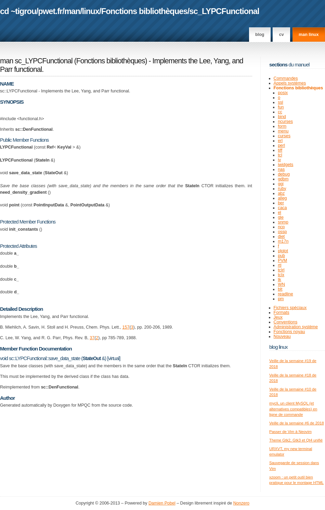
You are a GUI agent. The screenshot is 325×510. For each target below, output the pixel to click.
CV (281, 34)
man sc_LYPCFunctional (36, 61)
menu (283, 131)
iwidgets (285, 164)
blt (280, 289)
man (72, 11)
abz (281, 193)
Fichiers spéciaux (290, 307)
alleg (282, 198)
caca (282, 207)
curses (284, 135)
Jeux (278, 317)
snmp (283, 222)
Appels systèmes (290, 83)
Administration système (296, 326)
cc (280, 112)
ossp (282, 231)
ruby (282, 188)
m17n (283, 241)
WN (281, 284)
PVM (282, 260)
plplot (283, 250)
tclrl (281, 270)
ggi (281, 183)
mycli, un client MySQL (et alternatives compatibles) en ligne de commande (293, 409)
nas (281, 169)
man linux (308, 34)
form (282, 126)
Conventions (286, 322)
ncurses (285, 121)
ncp (281, 227)
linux (91, 11)
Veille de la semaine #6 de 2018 (296, 423)
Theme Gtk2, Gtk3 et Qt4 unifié (296, 440)
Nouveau (282, 336)
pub (281, 255)
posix (283, 92)
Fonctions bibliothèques (144, 11)
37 (92, 337)
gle (281, 217)
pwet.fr (50, 11)
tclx (281, 274)
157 (126, 327)
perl (281, 145)
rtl (279, 265)
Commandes (286, 78)
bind (282, 116)
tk (279, 279)
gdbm (283, 179)
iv (279, 159)
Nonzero (241, 503)
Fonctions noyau (289, 331)
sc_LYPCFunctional (224, 11)
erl (280, 140)
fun (281, 107)
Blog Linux (278, 347)
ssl (280, 102)
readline (285, 294)
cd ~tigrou (18, 11)
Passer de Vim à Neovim (290, 432)
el (279, 212)
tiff (280, 150)
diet (281, 236)
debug (284, 174)
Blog (259, 34)
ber (281, 203)
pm (281, 298)
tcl (280, 155)
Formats (281, 312)
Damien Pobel (162, 503)
